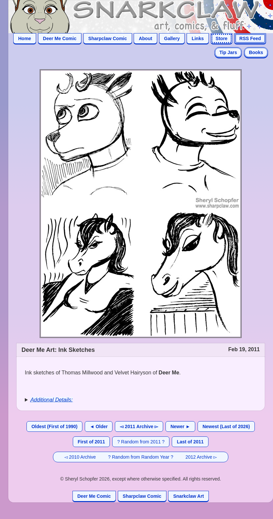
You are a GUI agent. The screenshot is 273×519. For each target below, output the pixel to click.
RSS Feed (250, 38)
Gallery (172, 38)
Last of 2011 (190, 441)
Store (222, 38)
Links (198, 38)
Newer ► (180, 426)
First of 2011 (91, 441)
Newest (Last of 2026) (226, 426)
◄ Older (99, 426)
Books (256, 52)
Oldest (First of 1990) (54, 426)
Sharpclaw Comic (107, 38)
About (145, 38)
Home (24, 38)
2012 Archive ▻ (201, 457)
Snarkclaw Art (188, 496)
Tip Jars (228, 52)
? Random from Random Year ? (140, 457)
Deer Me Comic (59, 38)
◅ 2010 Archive (80, 457)
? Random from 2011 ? (140, 441)
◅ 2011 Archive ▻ (139, 426)
